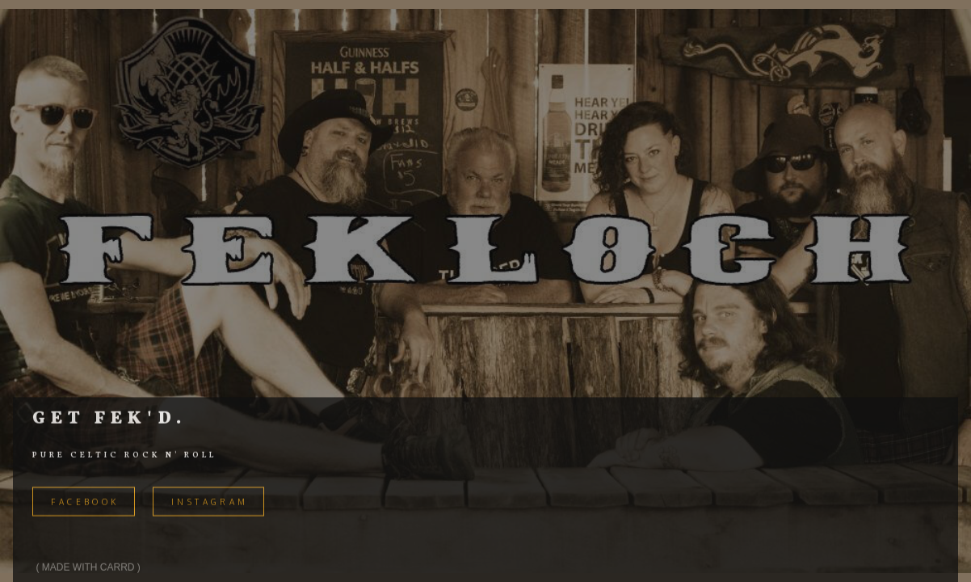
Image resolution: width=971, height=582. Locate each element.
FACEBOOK (85, 503)
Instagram (210, 503)
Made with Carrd (88, 569)
